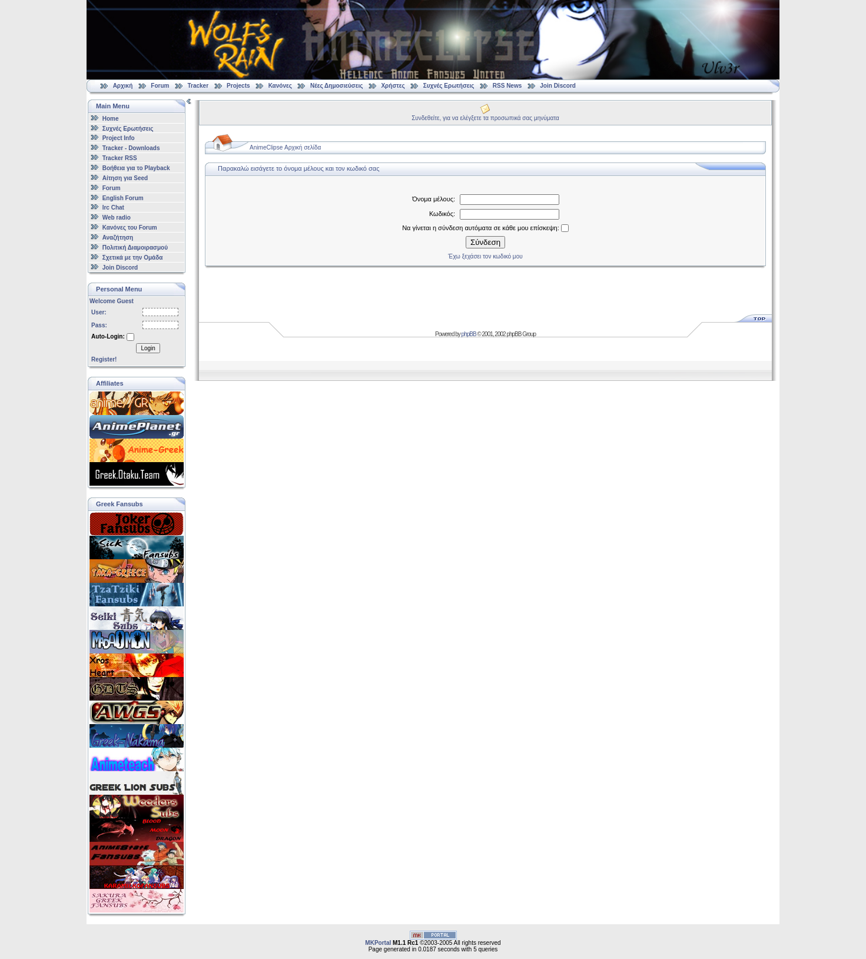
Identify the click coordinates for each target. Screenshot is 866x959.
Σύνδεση (485, 242)
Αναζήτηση (118, 237)
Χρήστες (392, 85)
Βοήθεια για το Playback (136, 168)
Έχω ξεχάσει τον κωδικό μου (485, 256)
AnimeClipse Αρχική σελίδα (285, 147)
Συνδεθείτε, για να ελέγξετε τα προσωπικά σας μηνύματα (485, 118)
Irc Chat (113, 207)
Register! (104, 359)
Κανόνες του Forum (129, 227)
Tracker (197, 85)
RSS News (507, 85)
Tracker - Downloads (131, 148)
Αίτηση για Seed (125, 178)
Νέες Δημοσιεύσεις (336, 85)
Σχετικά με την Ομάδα (132, 257)
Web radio (116, 217)
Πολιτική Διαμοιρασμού (135, 247)
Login (148, 348)
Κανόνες (280, 85)
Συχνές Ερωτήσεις (449, 85)
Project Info (118, 138)
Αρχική (123, 85)
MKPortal (378, 943)
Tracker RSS (119, 158)
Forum (160, 85)
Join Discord (558, 85)
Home (110, 118)
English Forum (123, 197)
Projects (238, 85)
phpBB (469, 334)
